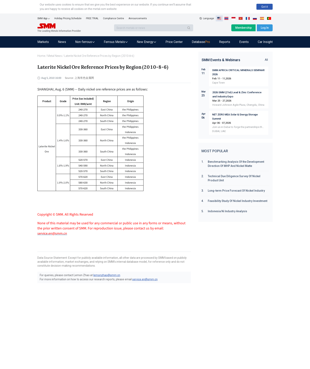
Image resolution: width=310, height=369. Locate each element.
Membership (243, 27)
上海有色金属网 (84, 78)
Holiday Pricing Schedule (67, 18)
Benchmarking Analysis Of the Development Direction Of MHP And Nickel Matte (236, 163)
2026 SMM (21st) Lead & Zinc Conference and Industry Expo (237, 94)
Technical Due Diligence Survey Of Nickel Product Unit (234, 178)
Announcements (138, 18)
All (266, 60)
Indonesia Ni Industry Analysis (227, 211)
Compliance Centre (113, 18)
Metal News (54, 55)
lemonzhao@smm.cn (106, 275)
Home (41, 55)
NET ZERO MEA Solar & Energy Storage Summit (235, 116)
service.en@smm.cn (145, 279)
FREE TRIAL (92, 18)
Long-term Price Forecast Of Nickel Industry (236, 190)
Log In (265, 27)
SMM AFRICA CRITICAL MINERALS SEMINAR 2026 (238, 72)
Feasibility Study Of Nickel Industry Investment (237, 201)
